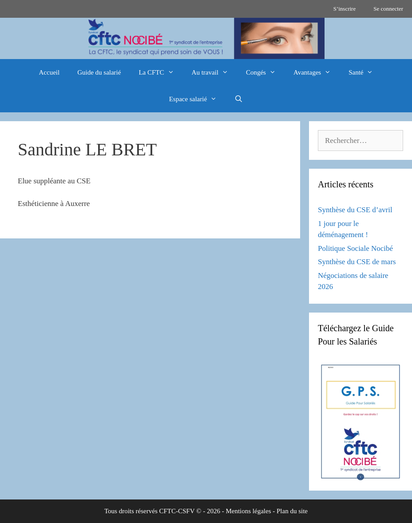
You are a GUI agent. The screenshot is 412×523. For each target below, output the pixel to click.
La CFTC (160, 72)
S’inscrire (344, 8)
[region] (206, 38)
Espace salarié (197, 99)
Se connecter (388, 8)
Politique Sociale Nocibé (355, 248)
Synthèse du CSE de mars (357, 262)
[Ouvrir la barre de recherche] (239, 99)
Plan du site (292, 511)
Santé (365, 72)
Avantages (316, 72)
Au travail (214, 72)
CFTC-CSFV (177, 511)
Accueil (49, 72)
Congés (265, 72)
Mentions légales (248, 511)
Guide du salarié (99, 72)
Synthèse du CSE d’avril (355, 210)
